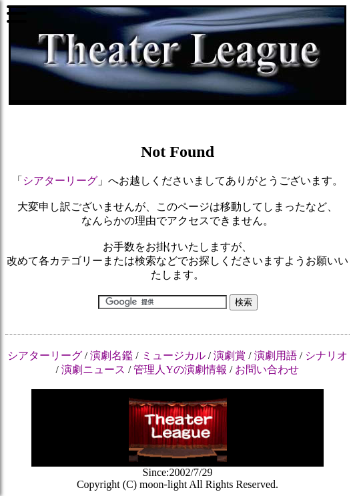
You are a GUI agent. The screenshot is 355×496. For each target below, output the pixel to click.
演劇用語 (275, 355)
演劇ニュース (93, 369)
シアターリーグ (60, 180)
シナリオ (326, 355)
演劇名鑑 (111, 355)
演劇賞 (230, 355)
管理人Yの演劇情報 (180, 369)
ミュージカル (173, 355)
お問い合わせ (267, 369)
